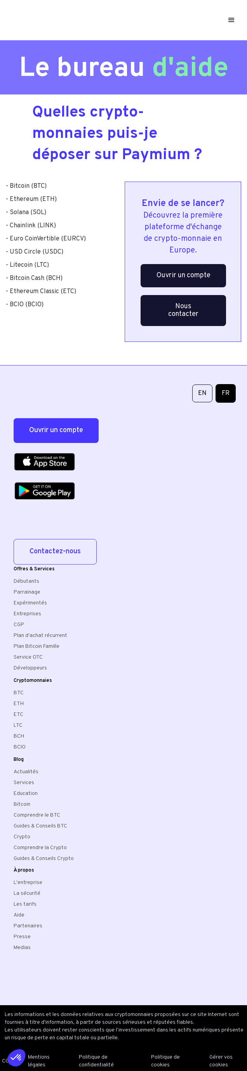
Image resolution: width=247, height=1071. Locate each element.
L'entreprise (28, 882)
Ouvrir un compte (183, 275)
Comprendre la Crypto (40, 847)
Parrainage (27, 592)
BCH (19, 736)
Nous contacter (183, 310)
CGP (19, 624)
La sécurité (27, 893)
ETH (19, 703)
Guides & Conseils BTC (40, 826)
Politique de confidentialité (96, 1061)
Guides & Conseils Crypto (44, 858)
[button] (233, 20)
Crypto (22, 837)
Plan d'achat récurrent (40, 635)
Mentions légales (39, 1061)
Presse (22, 937)
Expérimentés (30, 603)
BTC (19, 693)
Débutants (26, 581)
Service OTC (28, 657)
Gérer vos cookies (221, 1061)
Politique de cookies (165, 1061)
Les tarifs (25, 904)
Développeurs (30, 668)
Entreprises (27, 614)
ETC (18, 714)
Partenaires (28, 926)
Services (24, 782)
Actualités (26, 772)
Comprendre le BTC (37, 815)
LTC (18, 725)
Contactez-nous (55, 551)
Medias (22, 947)
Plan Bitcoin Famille (36, 646)
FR (226, 393)
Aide (19, 915)
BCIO (20, 747)
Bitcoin (22, 804)
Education (26, 793)
